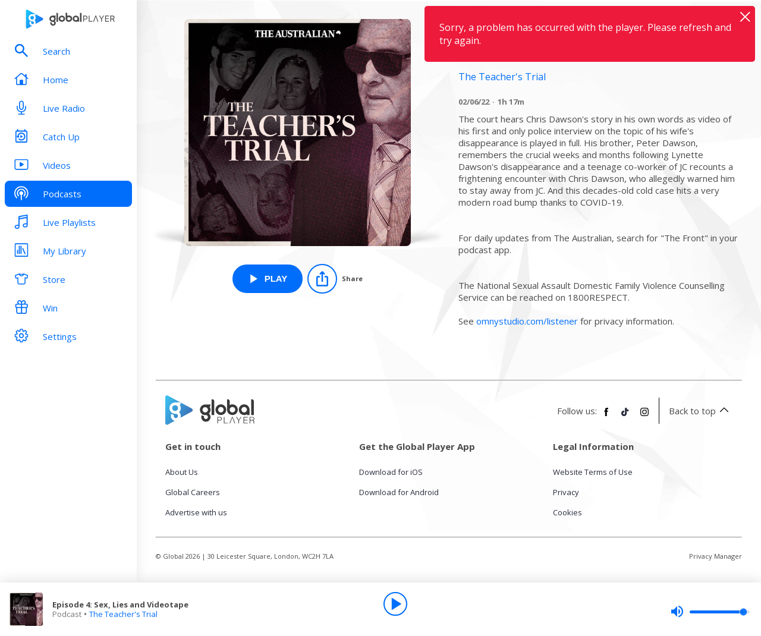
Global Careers (192, 492)
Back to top (700, 410)
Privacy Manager (715, 556)
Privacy (566, 492)
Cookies (567, 512)
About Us (181, 472)
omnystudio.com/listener (527, 321)
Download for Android (399, 492)
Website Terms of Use (593, 472)
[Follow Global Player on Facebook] (606, 416)
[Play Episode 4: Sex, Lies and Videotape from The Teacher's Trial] (267, 279)
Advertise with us (196, 512)
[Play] (395, 604)
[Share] (335, 279)
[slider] (710, 611)
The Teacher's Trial (123, 614)
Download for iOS (391, 472)
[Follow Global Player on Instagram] (644, 416)
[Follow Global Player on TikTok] (625, 416)
